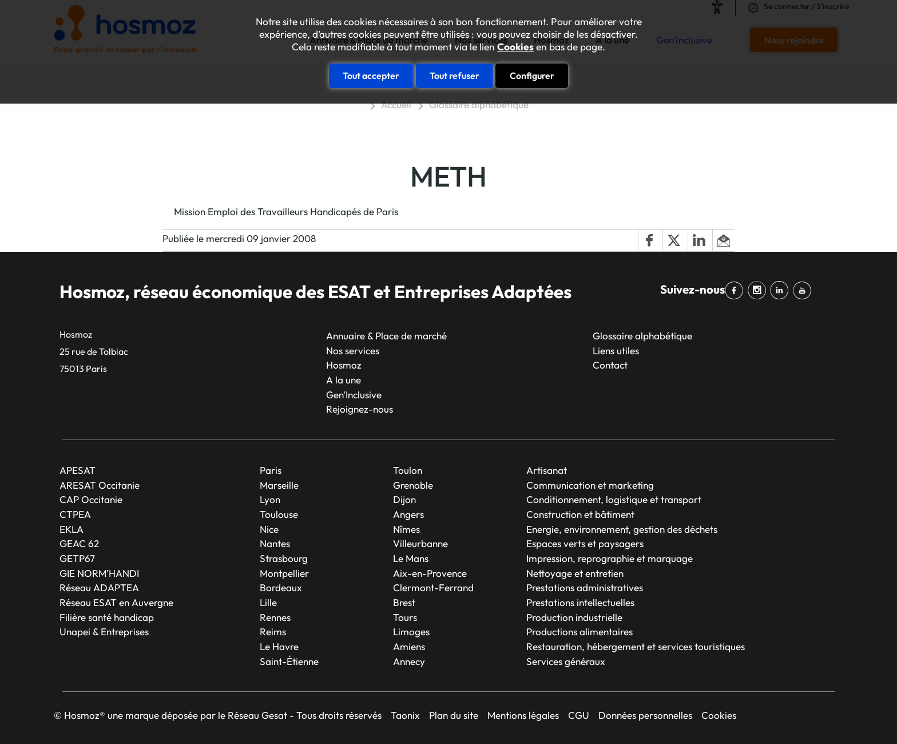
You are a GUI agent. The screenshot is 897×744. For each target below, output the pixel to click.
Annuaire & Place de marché (386, 336)
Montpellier (284, 573)
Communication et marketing (590, 485)
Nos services (352, 351)
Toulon (407, 470)
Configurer (532, 75)
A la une (343, 380)
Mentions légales (523, 715)
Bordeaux (281, 587)
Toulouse (279, 514)
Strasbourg (284, 558)
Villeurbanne (420, 543)
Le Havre (279, 646)
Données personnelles (645, 715)
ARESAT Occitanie (99, 485)
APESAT (77, 470)
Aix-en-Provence (430, 573)
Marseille (279, 485)
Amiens (409, 646)
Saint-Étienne (289, 661)
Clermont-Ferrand (433, 587)
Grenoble (413, 485)
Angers (408, 514)
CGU (578, 715)
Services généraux (565, 661)
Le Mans (410, 558)
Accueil (396, 104)
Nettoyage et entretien (575, 573)
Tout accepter (371, 75)
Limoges (411, 632)
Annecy (409, 661)
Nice (269, 529)
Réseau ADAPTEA (99, 587)
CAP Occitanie (90, 499)
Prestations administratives (584, 587)
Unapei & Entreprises (104, 632)
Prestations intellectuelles (580, 602)
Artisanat (546, 470)
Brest (404, 602)
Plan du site (453, 715)
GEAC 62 (79, 543)
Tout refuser (454, 75)
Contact (610, 365)
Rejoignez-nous (359, 409)
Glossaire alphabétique (479, 104)
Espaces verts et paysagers (585, 543)
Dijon (404, 499)
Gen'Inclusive (354, 395)
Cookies (515, 47)
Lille (268, 602)
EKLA (71, 529)
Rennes (275, 617)
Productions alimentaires (579, 632)
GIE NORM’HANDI (99, 573)
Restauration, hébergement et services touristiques (635, 646)
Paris (270, 470)
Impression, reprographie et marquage (609, 558)
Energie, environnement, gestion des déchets (621, 529)
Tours (405, 617)
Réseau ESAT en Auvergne (116, 602)
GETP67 (77, 558)
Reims (273, 632)
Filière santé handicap (106, 617)
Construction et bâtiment (580, 514)
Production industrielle (574, 617)
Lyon (270, 499)
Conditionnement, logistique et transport (613, 499)
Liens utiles (616, 351)
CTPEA (75, 514)
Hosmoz (344, 365)
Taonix (405, 715)
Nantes (275, 543)
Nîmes (406, 529)
